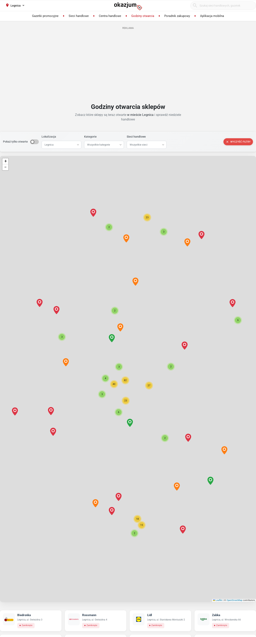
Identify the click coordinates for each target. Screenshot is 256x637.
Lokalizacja (49, 136)
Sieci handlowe (136, 136)
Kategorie (90, 136)
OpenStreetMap (234, 600)
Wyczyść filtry (238, 141)
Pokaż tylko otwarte (15, 141)
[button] (119, 367)
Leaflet (218, 600)
